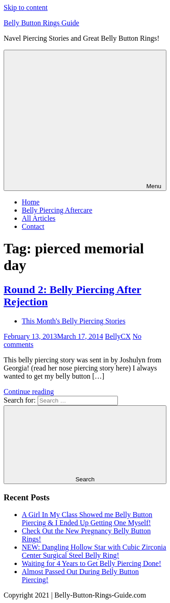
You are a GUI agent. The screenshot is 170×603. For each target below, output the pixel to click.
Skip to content (26, 7)
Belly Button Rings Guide (41, 23)
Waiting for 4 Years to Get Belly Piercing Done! (91, 563)
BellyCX (118, 336)
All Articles (38, 218)
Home (30, 202)
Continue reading (29, 391)
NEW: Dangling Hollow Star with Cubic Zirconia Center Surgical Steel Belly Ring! (94, 551)
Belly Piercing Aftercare (57, 210)
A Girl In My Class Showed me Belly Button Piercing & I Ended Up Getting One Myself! (87, 519)
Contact (33, 226)
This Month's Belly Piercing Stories (74, 321)
